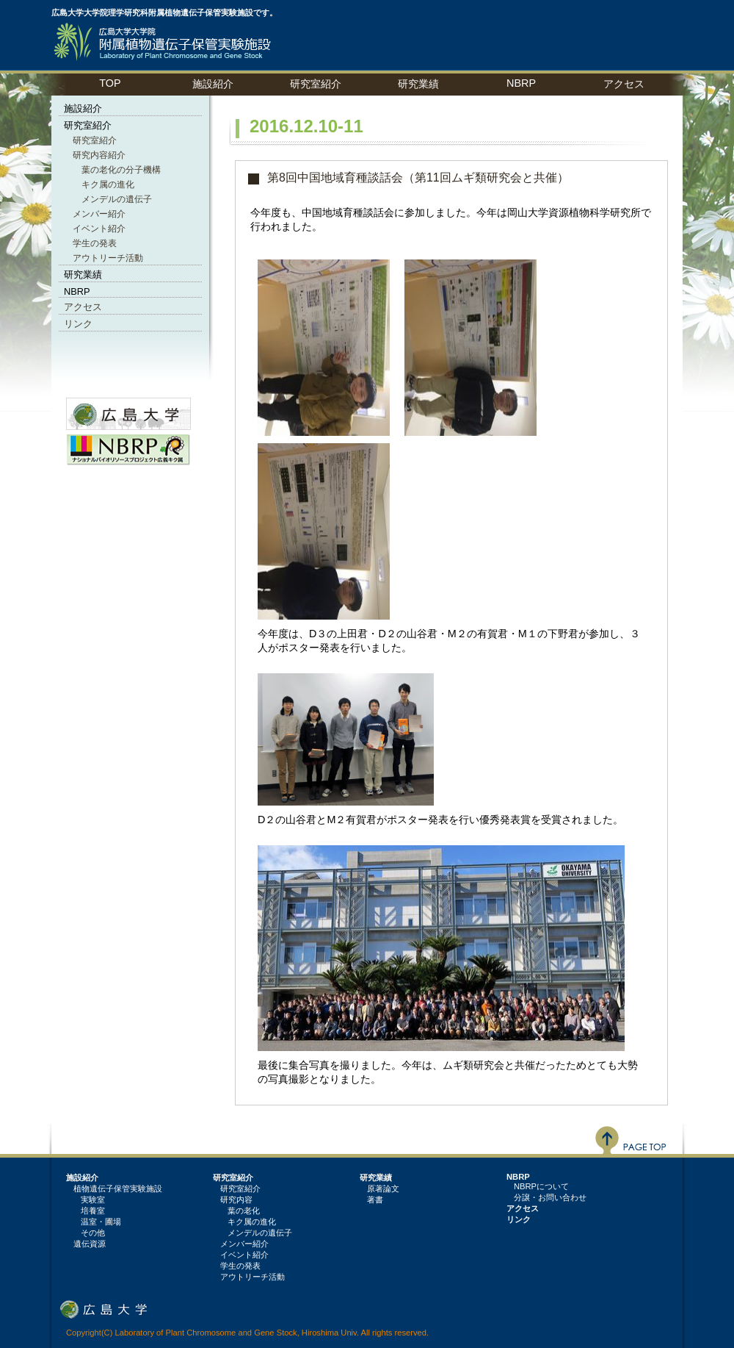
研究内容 (236, 1199)
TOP (109, 83)
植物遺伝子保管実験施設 (165, 42)
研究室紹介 (95, 140)
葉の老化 (244, 1210)
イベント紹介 (99, 228)
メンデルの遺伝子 (116, 199)
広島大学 (104, 1309)
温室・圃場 (101, 1221)
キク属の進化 (107, 184)
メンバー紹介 (99, 214)
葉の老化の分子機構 (121, 170)
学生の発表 (95, 243)
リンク (78, 323)
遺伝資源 (89, 1243)
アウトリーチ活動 (108, 258)
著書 (375, 1199)
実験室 (93, 1199)
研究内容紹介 (99, 155)
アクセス (623, 84)
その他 (93, 1232)
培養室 (93, 1210)
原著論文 (383, 1188)
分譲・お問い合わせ (550, 1197)
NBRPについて (541, 1186)
